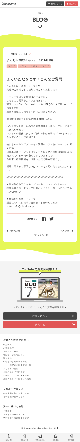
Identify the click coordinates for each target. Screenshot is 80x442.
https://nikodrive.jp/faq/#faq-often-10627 (30, 119)
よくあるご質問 (10, 369)
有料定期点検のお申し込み (16, 393)
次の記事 (64, 231)
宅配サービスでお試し (14, 355)
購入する (7, 358)
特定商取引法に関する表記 (16, 418)
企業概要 (7, 411)
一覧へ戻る (38, 235)
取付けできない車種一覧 (15, 362)
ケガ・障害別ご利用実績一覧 (17, 365)
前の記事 (15, 231)
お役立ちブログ (10, 351)
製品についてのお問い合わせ (22, 202)
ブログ (11, 66)
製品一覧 (7, 345)
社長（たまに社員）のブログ (34, 66)
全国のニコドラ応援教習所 (16, 375)
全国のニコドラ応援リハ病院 (17, 379)
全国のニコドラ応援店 (14, 372)
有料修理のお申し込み (14, 397)
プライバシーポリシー (14, 415)
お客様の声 (8, 348)
